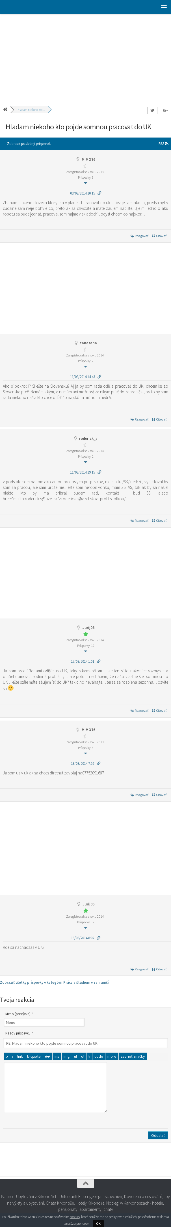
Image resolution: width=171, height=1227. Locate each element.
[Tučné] (7, 1056)
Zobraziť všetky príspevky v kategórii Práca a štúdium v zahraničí (54, 982)
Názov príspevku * (19, 1033)
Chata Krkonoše (60, 1203)
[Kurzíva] (12, 1056)
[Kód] (98, 1056)
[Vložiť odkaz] (20, 1056)
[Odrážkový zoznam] (75, 1056)
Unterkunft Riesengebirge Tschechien (90, 1196)
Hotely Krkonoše (90, 1203)
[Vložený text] (57, 1056)
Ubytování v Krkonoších (36, 1196)
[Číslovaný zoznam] (82, 1056)
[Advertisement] (85, 56)
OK (98, 1223)
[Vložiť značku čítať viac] (111, 1056)
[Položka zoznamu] (89, 1056)
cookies (75, 1217)
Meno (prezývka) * (19, 1013)
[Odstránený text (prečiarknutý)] (47, 1056)
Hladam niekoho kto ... (31, 110)
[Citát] (34, 1056)
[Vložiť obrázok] (67, 1056)
